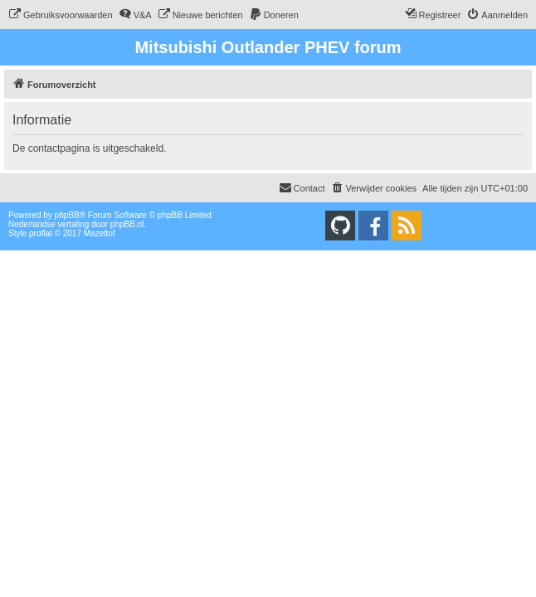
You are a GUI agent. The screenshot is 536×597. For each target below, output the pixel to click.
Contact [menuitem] (302, 187)
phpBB (67, 215)
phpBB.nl (127, 224)
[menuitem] (60, 15)
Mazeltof (99, 233)
